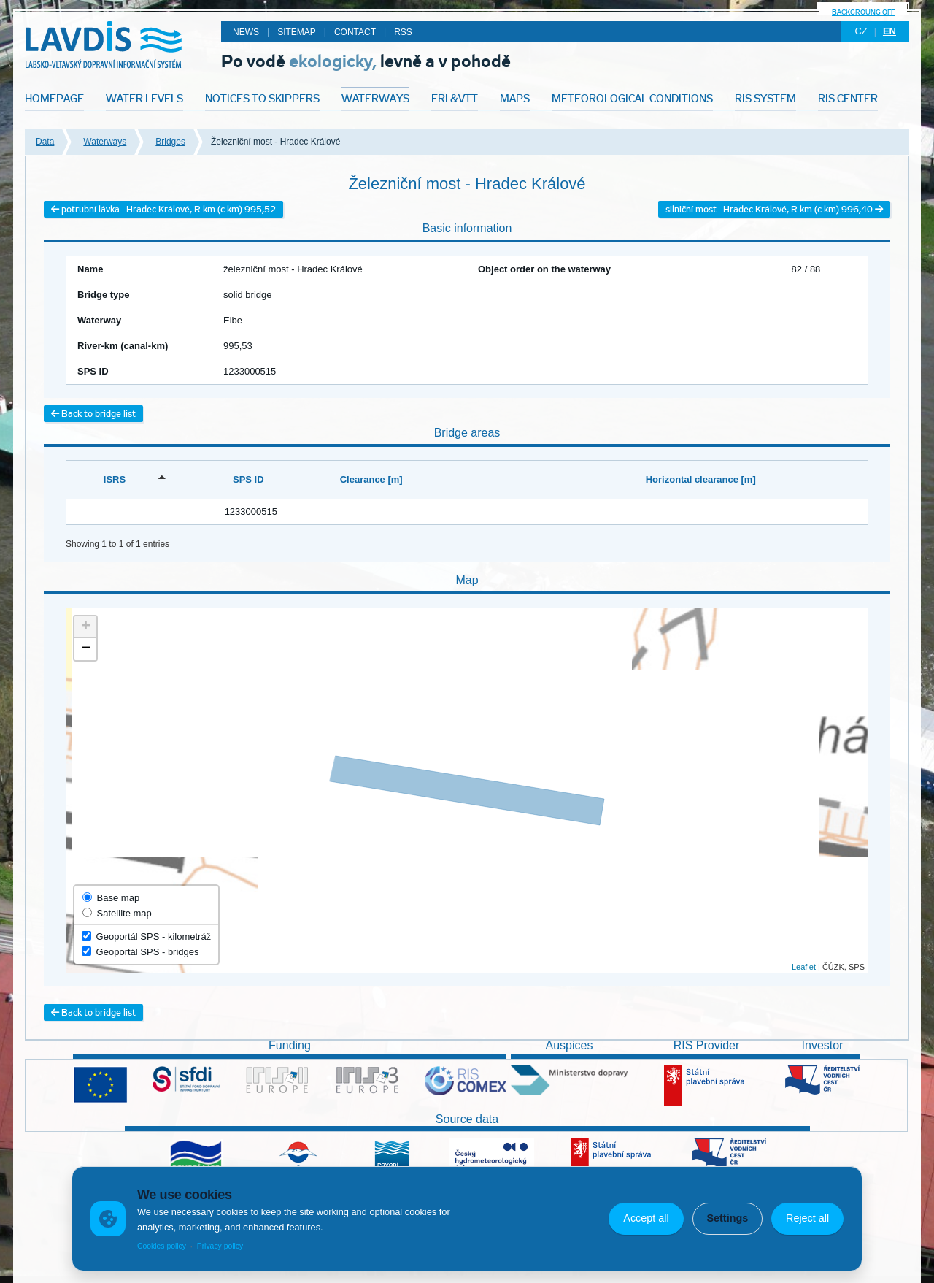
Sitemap (296, 32)
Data (45, 142)
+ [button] (85, 627)
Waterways (104, 142)
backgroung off (863, 12)
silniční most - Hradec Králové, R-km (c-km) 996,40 (774, 209)
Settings (727, 1218)
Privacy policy (220, 1246)
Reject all (807, 1218)
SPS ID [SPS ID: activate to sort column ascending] (248, 479)
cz (860, 31)
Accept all (645, 1218)
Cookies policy (161, 1246)
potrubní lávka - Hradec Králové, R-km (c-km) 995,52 (163, 209)
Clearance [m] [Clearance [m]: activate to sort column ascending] (371, 479)
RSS (403, 32)
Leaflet (804, 966)
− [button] (85, 649)
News (246, 32)
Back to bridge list (93, 413)
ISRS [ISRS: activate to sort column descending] (115, 479)
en (889, 31)
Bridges (170, 142)
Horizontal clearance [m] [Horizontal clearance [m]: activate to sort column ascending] (701, 479)
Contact (355, 32)
